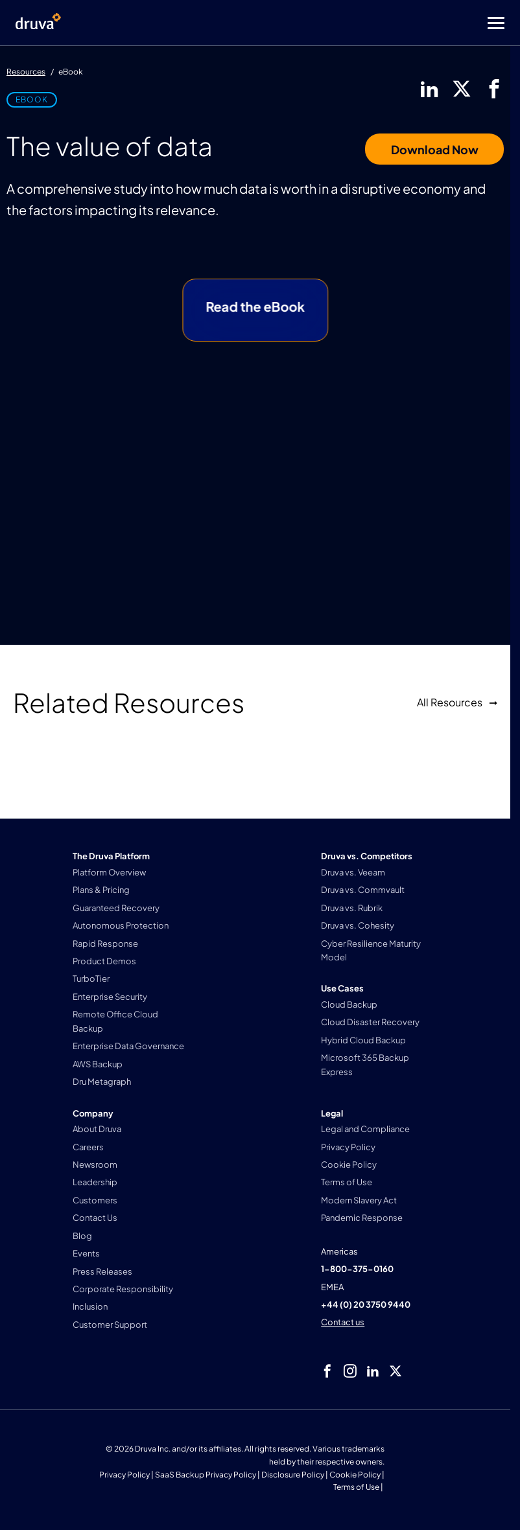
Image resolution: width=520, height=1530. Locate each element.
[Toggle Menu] (311, 23)
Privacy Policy (124, 1474)
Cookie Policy (355, 1474)
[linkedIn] (429, 89)
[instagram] (350, 1371)
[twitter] (461, 89)
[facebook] (494, 89)
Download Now (435, 149)
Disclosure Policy (292, 1474)
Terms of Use (356, 1487)
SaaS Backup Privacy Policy (205, 1474)
